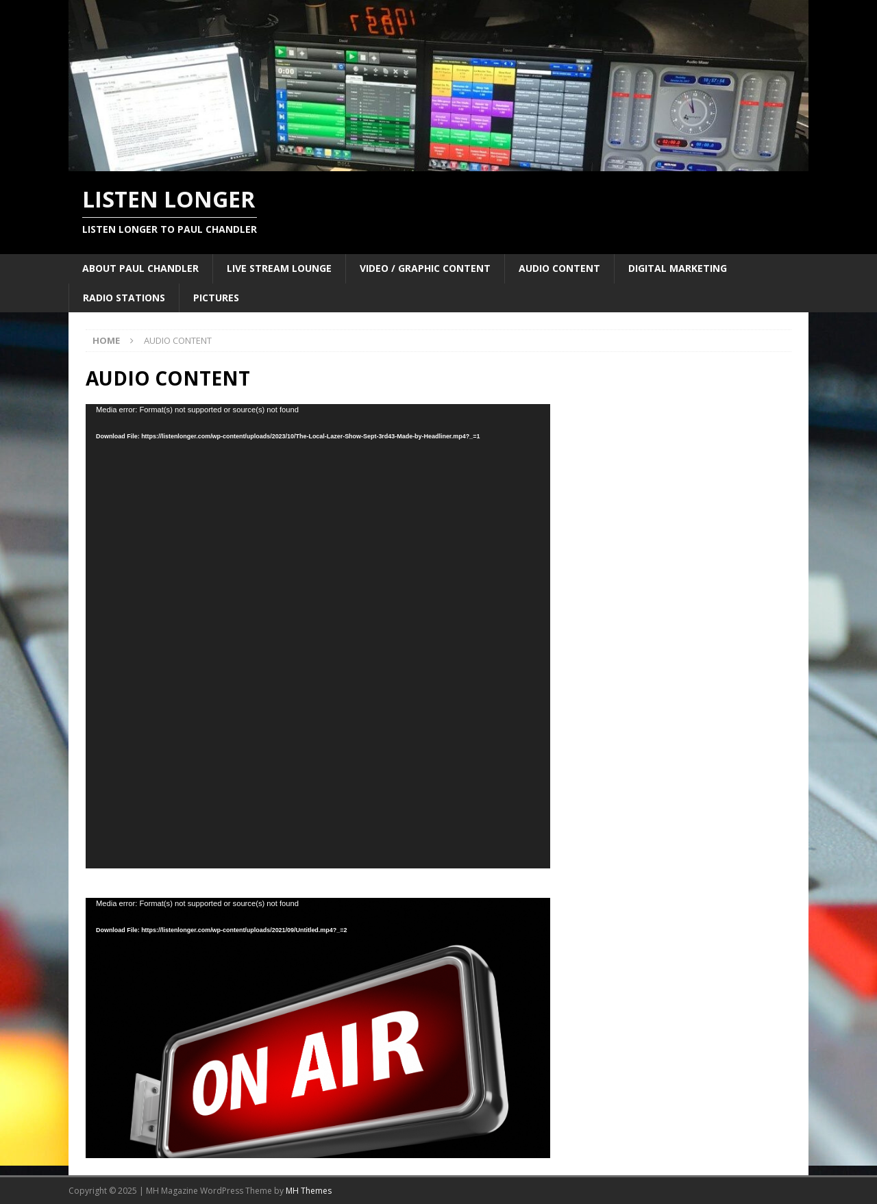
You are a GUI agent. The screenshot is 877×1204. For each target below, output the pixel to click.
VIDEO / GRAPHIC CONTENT (425, 268)
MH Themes (309, 1190)
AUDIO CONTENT (559, 268)
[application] (318, 636)
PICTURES (216, 297)
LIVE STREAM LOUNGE (279, 268)
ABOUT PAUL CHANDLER (140, 268)
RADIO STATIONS (124, 297)
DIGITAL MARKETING (677, 268)
